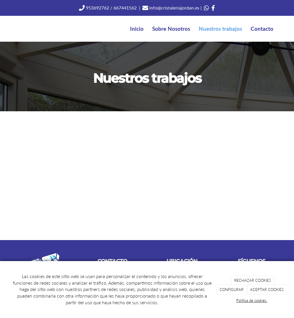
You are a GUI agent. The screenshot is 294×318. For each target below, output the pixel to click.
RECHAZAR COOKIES (252, 280)
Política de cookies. (251, 300)
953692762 (97, 7)
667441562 (125, 7)
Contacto (262, 28)
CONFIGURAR (231, 289)
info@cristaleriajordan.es (173, 7)
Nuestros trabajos (220, 28)
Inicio (137, 28)
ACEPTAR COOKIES (267, 289)
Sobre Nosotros (171, 28)
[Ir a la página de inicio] (10, 29)
